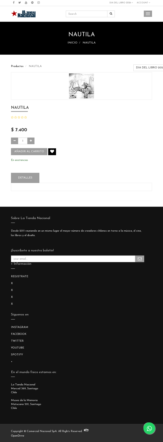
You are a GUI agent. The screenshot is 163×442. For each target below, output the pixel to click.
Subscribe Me (140, 259)
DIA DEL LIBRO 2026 (121, 3)
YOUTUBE (17, 347)
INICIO (72, 42)
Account (143, 3)
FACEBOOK (18, 334)
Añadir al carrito (29, 151)
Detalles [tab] (25, 177)
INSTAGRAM (19, 327)
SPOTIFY (17, 354)
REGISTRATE (19, 276)
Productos (17, 66)
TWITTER (17, 341)
